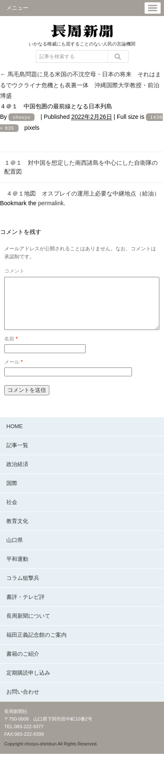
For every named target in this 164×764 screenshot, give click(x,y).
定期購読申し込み (28, 683)
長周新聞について (28, 626)
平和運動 (17, 569)
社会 (11, 512)
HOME (14, 436)
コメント (14, 271)
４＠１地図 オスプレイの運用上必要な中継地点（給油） (83, 193)
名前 (11, 349)
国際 (11, 493)
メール (13, 372)
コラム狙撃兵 (22, 588)
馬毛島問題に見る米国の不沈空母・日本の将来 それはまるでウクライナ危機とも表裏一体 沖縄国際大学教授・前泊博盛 (80, 85)
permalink (51, 203)
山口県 (14, 550)
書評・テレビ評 (25, 607)
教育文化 (17, 531)
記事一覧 (17, 455)
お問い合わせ (22, 702)
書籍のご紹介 (22, 664)
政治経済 (17, 474)
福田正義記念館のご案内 (36, 645)
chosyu (21, 117)
